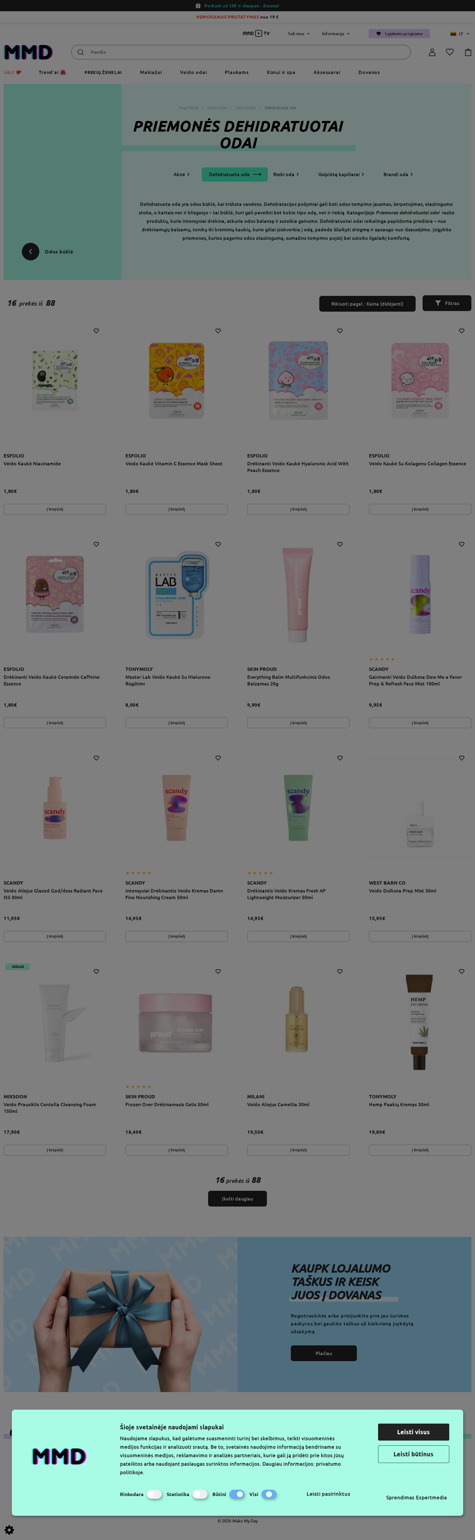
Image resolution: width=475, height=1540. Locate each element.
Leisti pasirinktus (328, 1494)
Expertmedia (431, 1497)
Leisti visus (413, 1431)
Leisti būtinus (413, 1454)
